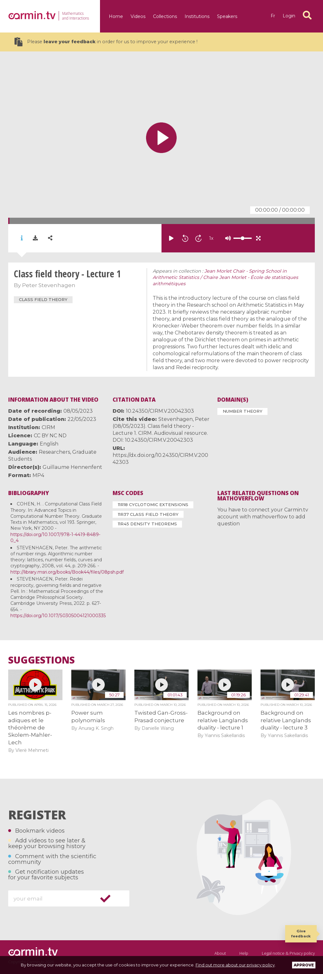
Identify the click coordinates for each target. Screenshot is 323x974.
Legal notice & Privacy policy (288, 953)
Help (243, 953)
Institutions (197, 16)
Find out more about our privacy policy (235, 964)
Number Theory (242, 411)
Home (116, 16)
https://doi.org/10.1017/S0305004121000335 (58, 615)
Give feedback (301, 933)
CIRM (48, 427)
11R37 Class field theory (148, 514)
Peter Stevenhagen (48, 285)
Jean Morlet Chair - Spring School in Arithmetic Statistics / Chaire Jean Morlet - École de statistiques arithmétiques (225, 277)
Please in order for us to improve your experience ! (106, 41)
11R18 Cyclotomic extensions (153, 504)
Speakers (227, 16)
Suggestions (41, 660)
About (220, 953)
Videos (138, 16)
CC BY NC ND (50, 436)
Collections (165, 16)
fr (273, 16)
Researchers (54, 452)
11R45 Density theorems (147, 523)
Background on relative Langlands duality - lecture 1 (222, 720)
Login (289, 16)
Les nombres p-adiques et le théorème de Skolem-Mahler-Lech (30, 728)
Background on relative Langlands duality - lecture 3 (286, 720)
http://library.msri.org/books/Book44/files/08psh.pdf (67, 572)
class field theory (43, 299)
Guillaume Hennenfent (72, 467)
